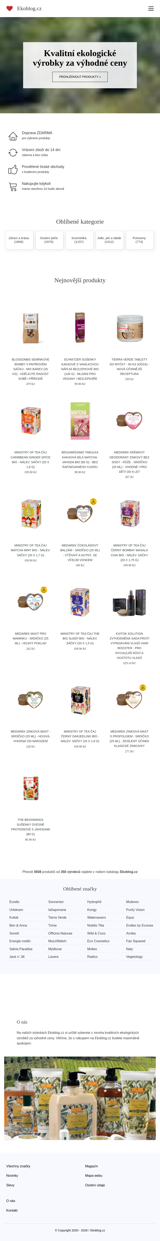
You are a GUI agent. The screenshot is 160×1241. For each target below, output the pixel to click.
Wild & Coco (96, 933)
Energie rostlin (20, 941)
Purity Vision (135, 910)
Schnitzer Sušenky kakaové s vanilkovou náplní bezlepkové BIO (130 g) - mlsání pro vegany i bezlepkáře (80, 369)
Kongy (92, 910)
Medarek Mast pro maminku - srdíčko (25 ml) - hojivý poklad (30, 638)
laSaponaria (57, 910)
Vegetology (134, 956)
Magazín (91, 1166)
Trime (52, 925)
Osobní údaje (95, 1185)
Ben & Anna (18, 925)
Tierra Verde (57, 917)
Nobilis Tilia (95, 925)
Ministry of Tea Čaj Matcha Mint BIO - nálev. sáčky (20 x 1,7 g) (30, 550)
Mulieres (132, 902)
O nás (10, 1201)
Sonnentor (56, 902)
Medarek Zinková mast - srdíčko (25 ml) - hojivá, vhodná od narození (30, 736)
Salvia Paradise (20, 949)
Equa (130, 917)
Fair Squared (136, 941)
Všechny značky (18, 1166)
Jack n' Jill (16, 956)
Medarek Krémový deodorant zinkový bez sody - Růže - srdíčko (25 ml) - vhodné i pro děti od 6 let (129, 462)
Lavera (53, 956)
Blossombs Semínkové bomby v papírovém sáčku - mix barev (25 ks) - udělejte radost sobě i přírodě (30, 369)
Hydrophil (94, 902)
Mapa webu (93, 1175)
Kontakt (12, 1210)
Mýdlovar (55, 949)
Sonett (14, 933)
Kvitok (14, 917)
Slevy (10, 1185)
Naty (129, 949)
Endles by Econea (139, 925)
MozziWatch (57, 941)
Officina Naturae (60, 933)
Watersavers (96, 917)
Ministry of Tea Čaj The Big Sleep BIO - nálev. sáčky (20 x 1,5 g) (80, 638)
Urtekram (16, 910)
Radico (92, 956)
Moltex (92, 949)
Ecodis (14, 902)
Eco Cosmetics (98, 941)
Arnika (131, 933)
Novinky (12, 1175)
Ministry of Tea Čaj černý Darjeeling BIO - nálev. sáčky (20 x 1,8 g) (80, 736)
